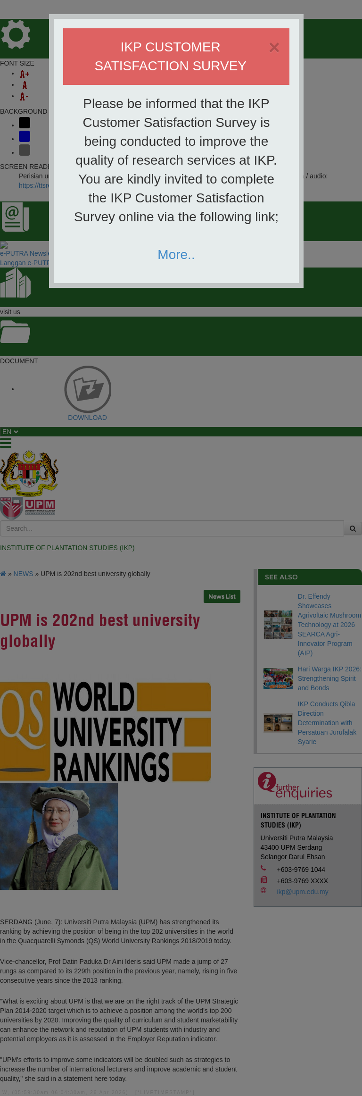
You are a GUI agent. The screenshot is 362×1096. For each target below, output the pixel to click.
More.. (176, 254)
